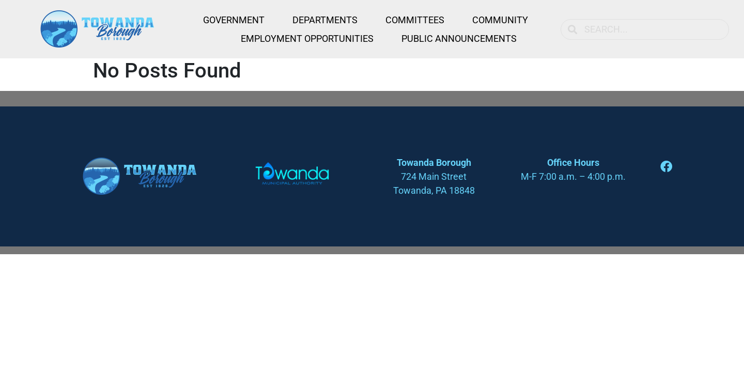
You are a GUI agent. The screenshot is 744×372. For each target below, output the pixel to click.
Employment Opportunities (307, 38)
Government (234, 19)
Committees (414, 19)
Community (500, 19)
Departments (325, 19)
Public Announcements (459, 38)
